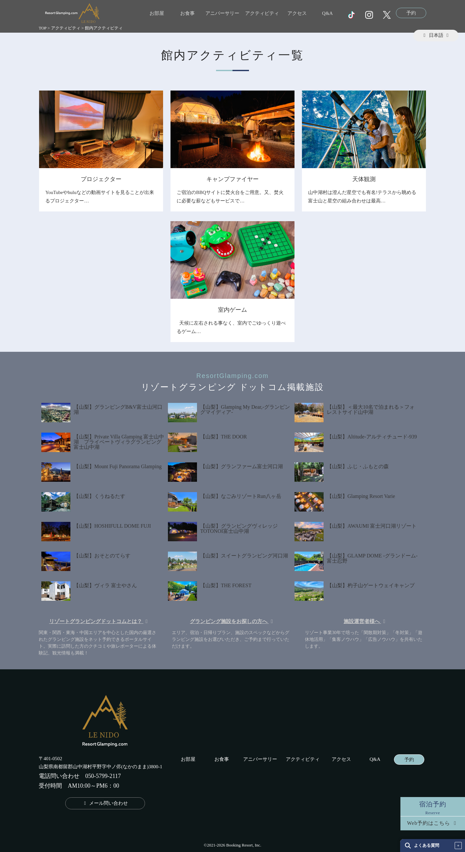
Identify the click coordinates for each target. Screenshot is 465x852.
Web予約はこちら (433, 823)
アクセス (297, 13)
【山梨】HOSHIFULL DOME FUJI (112, 526)
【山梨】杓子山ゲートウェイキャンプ (371, 585)
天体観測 (364, 179)
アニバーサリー (222, 13)
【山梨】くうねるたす (99, 496)
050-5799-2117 (103, 776)
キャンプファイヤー (232, 179)
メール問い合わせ (105, 803)
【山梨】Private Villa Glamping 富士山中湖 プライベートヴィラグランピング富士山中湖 (119, 442)
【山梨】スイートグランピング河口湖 (244, 555)
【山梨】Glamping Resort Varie (361, 496)
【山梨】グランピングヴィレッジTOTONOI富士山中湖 (239, 528)
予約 (411, 13)
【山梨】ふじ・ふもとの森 (358, 466)
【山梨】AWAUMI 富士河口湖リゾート (372, 526)
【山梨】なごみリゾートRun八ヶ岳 (240, 496)
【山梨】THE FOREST (226, 585)
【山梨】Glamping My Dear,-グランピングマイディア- (245, 409)
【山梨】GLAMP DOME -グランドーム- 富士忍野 (372, 558)
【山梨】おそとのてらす (102, 555)
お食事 (187, 13)
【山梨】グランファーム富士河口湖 (241, 466)
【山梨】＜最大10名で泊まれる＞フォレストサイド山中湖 (371, 409)
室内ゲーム (232, 310)
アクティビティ (262, 13)
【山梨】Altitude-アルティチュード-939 (372, 436)
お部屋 (157, 13)
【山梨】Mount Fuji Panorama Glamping (117, 466)
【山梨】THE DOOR (223, 436)
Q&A (327, 13)
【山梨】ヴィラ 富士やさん (105, 585)
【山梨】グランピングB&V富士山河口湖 (118, 409)
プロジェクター (101, 179)
